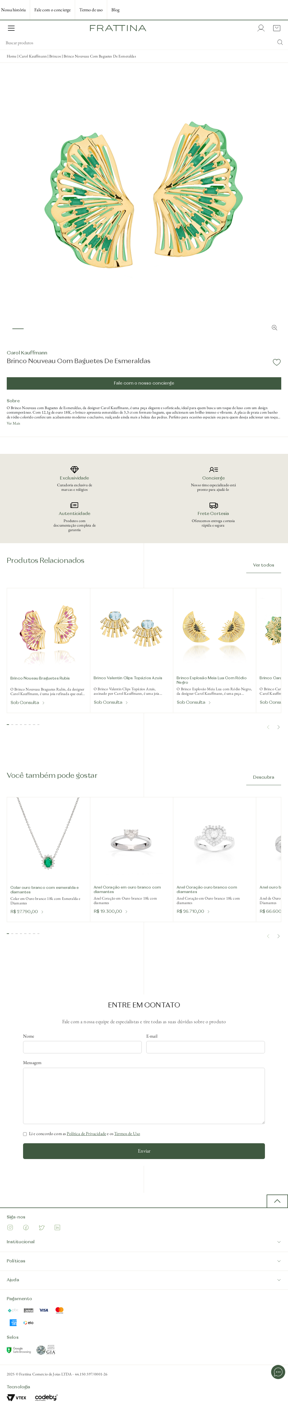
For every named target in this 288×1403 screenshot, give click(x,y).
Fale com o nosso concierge (144, 383)
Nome (28, 1036)
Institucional (144, 1242)
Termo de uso (91, 10)
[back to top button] (277, 1201)
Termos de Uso (127, 1133)
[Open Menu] (11, 28)
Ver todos (263, 565)
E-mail (152, 1036)
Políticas (144, 1261)
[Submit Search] (280, 43)
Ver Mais (13, 423)
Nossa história (13, 10)
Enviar (144, 1150)
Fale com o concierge (52, 10)
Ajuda (144, 1280)
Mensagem (32, 1062)
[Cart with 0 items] (275, 28)
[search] (144, 43)
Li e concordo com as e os (84, 1133)
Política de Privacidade (86, 1133)
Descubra (263, 777)
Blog (115, 10)
